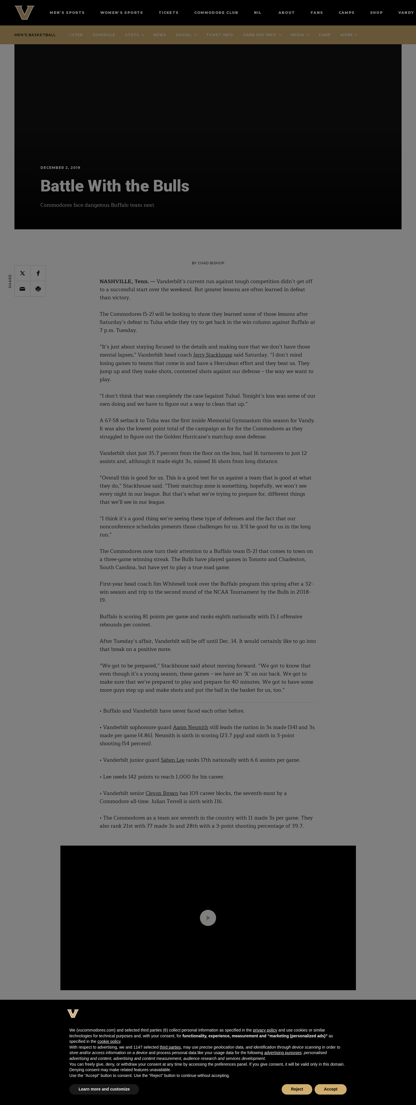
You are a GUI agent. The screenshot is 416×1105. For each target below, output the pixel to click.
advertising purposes (283, 1052)
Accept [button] (330, 1089)
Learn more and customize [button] (104, 1089)
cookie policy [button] (108, 1041)
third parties (170, 1047)
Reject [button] (297, 1089)
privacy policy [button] (265, 1030)
